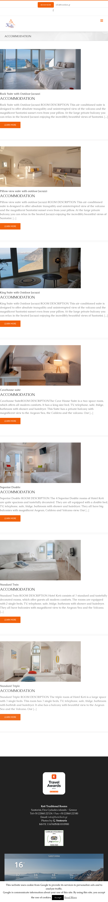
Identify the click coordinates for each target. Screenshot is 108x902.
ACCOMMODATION (17, 98)
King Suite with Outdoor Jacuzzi (20, 292)
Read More (70, 897)
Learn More (10, 125)
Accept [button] (57, 897)
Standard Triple (10, 686)
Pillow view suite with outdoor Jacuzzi (23, 191)
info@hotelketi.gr (63, 5)
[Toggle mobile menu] (102, 20)
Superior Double (10, 487)
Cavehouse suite (10, 390)
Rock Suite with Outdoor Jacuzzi (20, 93)
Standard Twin (9, 584)
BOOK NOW (46, 5)
